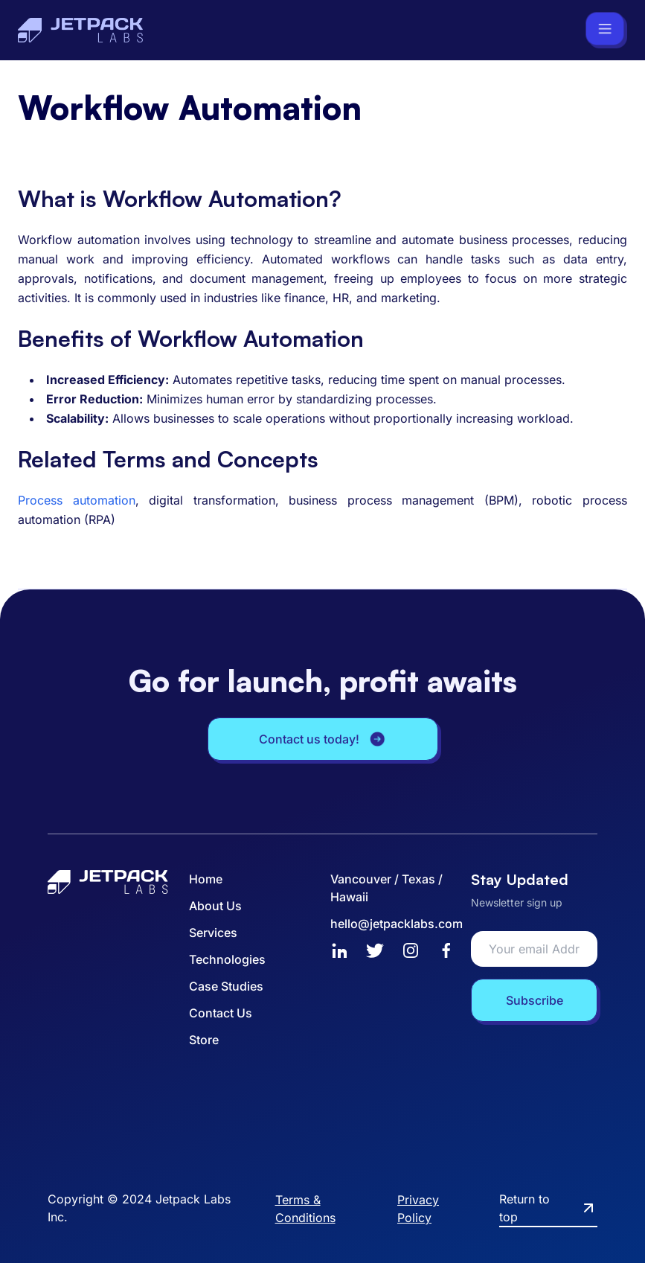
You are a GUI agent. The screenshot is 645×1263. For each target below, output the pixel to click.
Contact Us (220, 1012)
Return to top (548, 1208)
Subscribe (534, 1000)
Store (204, 1039)
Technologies (227, 959)
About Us (215, 905)
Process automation (76, 500)
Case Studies (226, 986)
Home (205, 879)
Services (213, 932)
